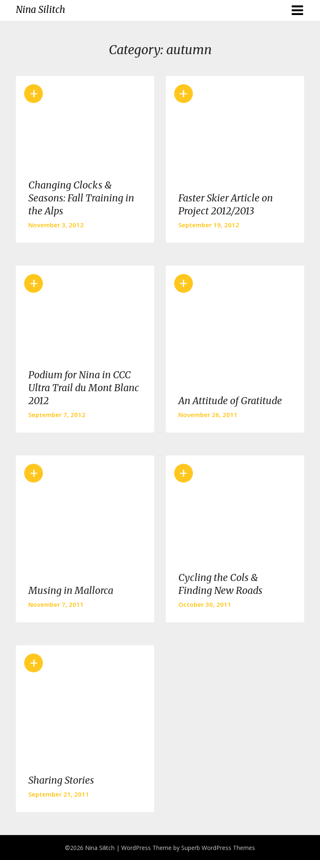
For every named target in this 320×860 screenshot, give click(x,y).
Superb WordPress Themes (218, 848)
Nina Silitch (40, 9)
